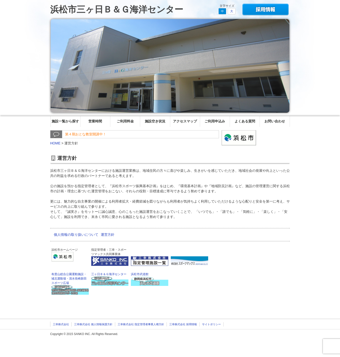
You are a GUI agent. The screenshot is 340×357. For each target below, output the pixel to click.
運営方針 (107, 235)
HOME (55, 143)
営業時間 (95, 121)
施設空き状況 (155, 121)
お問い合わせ (274, 121)
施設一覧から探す (65, 121)
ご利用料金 (125, 121)
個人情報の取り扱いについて (76, 235)
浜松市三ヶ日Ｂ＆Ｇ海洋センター (116, 9)
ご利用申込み (214, 121)
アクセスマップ (185, 121)
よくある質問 (245, 121)
